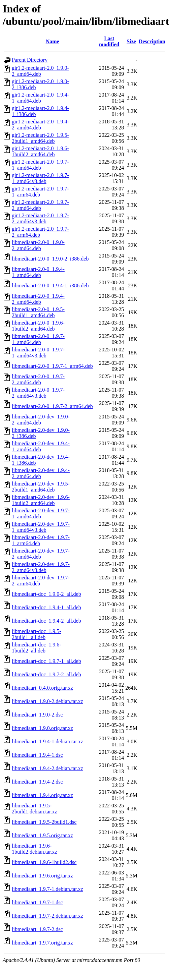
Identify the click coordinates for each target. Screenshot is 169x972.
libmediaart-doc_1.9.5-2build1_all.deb (36, 634)
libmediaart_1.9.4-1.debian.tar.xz (47, 741)
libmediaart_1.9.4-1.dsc (37, 755)
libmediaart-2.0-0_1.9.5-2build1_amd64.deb (38, 312)
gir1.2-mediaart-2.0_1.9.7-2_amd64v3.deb (40, 218)
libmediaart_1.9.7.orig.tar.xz (42, 943)
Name (52, 41)
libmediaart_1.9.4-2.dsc (37, 782)
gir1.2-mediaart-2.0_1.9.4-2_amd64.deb (40, 124)
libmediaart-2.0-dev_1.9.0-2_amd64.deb (41, 419)
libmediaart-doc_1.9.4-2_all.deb (46, 621)
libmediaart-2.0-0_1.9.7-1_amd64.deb (38, 339)
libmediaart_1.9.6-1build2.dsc (44, 862)
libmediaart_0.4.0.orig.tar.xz (42, 688)
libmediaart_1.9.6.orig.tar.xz (42, 875)
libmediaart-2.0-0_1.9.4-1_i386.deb (50, 285)
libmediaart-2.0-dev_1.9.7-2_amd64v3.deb (41, 567)
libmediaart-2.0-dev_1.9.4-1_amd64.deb (41, 446)
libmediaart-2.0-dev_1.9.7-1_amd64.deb (41, 513)
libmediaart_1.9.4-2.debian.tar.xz (47, 768)
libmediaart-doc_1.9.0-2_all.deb (46, 594)
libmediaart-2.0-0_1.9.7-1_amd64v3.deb (38, 352)
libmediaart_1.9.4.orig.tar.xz (42, 795)
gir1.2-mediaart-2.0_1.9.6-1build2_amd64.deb (40, 151)
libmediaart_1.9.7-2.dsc (37, 929)
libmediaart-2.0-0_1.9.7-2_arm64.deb (52, 406)
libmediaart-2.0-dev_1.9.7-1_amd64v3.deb (41, 527)
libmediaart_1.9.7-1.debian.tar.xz (47, 889)
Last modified (109, 41)
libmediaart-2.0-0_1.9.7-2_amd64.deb (38, 379)
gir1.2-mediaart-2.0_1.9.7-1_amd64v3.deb (40, 178)
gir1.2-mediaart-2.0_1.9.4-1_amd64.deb (40, 98)
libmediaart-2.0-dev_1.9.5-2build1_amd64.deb (41, 487)
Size (131, 41)
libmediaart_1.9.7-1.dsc (37, 902)
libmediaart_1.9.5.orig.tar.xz (42, 835)
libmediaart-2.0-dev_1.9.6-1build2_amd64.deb (41, 500)
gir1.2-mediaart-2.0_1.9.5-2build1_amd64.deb (40, 138)
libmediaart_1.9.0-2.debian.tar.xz (47, 701)
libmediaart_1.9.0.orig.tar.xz (42, 728)
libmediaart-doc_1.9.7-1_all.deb (46, 661)
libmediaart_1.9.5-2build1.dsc (44, 822)
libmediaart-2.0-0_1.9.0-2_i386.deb (50, 259)
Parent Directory (29, 60)
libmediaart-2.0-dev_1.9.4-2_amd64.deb (41, 473)
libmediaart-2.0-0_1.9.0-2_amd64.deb (38, 245)
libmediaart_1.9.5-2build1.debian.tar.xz (34, 808)
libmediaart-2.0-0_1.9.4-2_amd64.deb (38, 299)
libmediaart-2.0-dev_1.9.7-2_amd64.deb (41, 554)
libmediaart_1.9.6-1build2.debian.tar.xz (34, 849)
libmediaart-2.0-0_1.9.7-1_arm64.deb (52, 366)
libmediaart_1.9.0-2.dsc (37, 715)
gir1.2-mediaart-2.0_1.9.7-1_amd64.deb (40, 165)
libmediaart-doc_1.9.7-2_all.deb (46, 674)
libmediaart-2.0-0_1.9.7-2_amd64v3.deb (38, 393)
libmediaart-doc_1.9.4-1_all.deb (46, 607)
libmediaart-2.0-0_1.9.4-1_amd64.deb (38, 272)
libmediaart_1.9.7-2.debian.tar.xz (47, 916)
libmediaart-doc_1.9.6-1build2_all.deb (36, 647)
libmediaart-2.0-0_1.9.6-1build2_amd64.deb (38, 326)
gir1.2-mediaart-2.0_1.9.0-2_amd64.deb (40, 71)
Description (152, 41)
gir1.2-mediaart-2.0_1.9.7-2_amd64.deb (40, 205)
